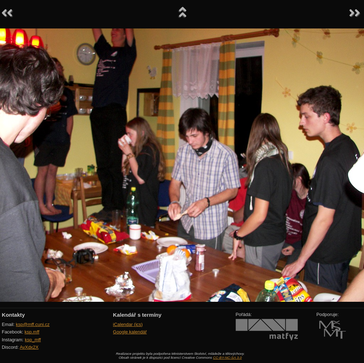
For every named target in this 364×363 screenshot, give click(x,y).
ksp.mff (32, 332)
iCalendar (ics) (128, 324)
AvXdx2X (29, 347)
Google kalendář (130, 332)
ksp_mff (33, 339)
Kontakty (13, 315)
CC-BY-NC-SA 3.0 (227, 357)
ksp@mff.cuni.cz (33, 324)
